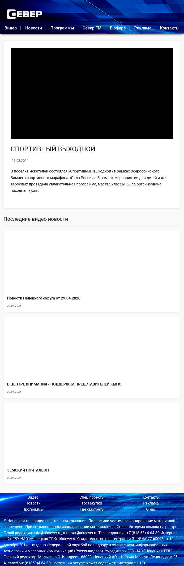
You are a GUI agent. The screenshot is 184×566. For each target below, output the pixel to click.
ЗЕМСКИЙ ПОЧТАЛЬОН (28, 470)
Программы (62, 28)
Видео (10, 28)
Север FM (92, 28)
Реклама (143, 28)
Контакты (169, 28)
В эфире (118, 28)
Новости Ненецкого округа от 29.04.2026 (43, 298)
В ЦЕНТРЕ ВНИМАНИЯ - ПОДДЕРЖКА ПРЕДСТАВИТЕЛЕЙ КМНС (64, 384)
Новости (33, 28)
